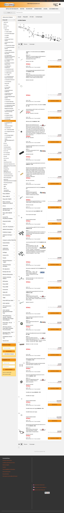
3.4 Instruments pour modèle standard (9, 94)
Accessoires (5, 245)
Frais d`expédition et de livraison (9, 469)
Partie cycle (7, 83)
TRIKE (4, 297)
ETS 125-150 (6, 158)
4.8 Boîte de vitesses (8, 125)
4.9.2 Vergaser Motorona (9, 131)
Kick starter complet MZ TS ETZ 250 (33, 268)
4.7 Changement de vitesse (8, 123)
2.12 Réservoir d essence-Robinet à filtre (9, 63)
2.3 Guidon (7, 35)
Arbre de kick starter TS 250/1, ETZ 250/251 (34, 104)
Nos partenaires (6, 473)
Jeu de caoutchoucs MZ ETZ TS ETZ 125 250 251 (35, 227)
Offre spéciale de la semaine (7, 306)
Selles (5, 186)
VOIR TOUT (6, 22)
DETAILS (28, 64)
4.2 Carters (7, 113)
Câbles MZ (5, 292)
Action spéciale (6, 303)
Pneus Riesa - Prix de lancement (7, 323)
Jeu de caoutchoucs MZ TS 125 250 (33, 242)
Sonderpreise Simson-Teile (7, 337)
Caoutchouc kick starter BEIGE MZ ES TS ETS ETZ (35, 163)
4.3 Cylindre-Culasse (8, 115)
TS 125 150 (6, 145)
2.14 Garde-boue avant (9, 69)
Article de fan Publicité (12, 8)
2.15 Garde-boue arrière (9, 70)
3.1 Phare (6, 85)
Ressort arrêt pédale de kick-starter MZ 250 (34, 333)
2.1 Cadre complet (8, 31)
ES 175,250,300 (7, 152)
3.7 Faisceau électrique (9, 101)
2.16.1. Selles (7, 74)
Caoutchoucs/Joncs (8, 162)
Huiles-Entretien (6, 242)
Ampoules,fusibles (7, 221)
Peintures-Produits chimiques (7, 265)
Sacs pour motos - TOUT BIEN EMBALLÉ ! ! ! (8, 333)
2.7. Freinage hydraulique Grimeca (9, 48)
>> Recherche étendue (9, 354)
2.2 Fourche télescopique (9, 33)
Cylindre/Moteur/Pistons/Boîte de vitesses (10, 166)
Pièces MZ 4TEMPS (7, 199)
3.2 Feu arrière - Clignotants (8, 88)
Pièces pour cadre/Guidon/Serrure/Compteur (10, 180)
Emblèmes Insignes (7, 232)
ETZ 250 (5, 27)
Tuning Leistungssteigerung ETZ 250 (9, 140)
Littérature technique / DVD (7, 235)
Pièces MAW (5, 286)
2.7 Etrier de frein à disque (10, 45)
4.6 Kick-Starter (8, 120)
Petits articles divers (7, 177)
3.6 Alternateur (7, 99)
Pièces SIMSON (6, 193)
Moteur (6, 133)
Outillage (5, 252)
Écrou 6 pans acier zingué (31, 211)
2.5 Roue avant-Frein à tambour (9, 40)
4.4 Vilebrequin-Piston (9, 117)
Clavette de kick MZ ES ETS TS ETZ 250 (33, 187)
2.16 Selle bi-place (8, 72)
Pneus (4, 224)
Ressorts (5, 184)
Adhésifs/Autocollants (8, 229)
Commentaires (38, 8)
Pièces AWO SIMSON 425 (7, 213)
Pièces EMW (5, 284)
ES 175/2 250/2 (7, 154)
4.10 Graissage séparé (9, 135)
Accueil (45, 8)
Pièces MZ (5, 20)
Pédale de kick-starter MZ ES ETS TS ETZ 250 (34, 291)
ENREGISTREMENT (8, 369)
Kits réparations (6, 269)
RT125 (4, 206)
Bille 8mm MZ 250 (29, 121)
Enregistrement (57, 0)
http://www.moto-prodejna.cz (40, 487)
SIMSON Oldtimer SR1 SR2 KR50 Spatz (7, 209)
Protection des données (7, 460)
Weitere (22, 8)
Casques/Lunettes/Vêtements (9, 240)
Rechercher (42, 0)
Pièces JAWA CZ (6, 196)
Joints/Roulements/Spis (8, 175)
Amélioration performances (6, 249)
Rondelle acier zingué (30, 392)
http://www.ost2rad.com (39, 484)
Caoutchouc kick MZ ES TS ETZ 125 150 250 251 (35, 145)
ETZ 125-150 (6, 26)
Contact (4, 467)
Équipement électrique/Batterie (7, 171)
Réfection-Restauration (8, 274)
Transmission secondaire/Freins (7, 191)
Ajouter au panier (54, 66)
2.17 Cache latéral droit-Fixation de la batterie (9, 77)
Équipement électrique (9, 108)
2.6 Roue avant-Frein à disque (9, 43)
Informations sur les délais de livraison (10, 476)
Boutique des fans (7, 271)
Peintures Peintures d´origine (7, 261)
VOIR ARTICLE (54, 223)
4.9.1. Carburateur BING (9, 129)
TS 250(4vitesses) (7, 147)
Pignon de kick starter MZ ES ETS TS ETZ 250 (34, 316)
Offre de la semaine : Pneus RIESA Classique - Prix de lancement (8, 328)
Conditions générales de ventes (9, 462)
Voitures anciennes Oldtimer (7, 278)
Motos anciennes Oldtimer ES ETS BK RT (8, 202)
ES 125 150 (6, 150)
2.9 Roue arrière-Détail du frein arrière (9, 53)
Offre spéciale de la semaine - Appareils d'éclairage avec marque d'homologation (8, 318)
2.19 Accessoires (8, 81)
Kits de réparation (6, 295)
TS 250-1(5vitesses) (7, 148)
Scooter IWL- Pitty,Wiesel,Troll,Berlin (7, 217)
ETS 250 (5, 156)
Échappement (6, 168)
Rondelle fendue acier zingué (31, 408)
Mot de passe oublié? (7, 374)
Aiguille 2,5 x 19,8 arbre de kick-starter (33, 51)
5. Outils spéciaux (8, 137)
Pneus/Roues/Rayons (8, 182)
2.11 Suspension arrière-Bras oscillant (9, 60)
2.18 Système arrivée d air (9, 79)
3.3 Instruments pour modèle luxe (9, 91)
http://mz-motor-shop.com (40, 489)
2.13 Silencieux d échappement (8, 67)
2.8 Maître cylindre (8, 50)
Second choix (6, 340)
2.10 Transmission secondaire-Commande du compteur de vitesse (10, 56)
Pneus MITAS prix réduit (8, 300)
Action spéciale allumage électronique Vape (7, 311)
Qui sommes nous (53, 8)
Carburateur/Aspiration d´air (9, 163)
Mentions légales (6, 464)
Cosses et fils (5, 255)
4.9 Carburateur (8, 127)
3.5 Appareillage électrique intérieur (10, 97)
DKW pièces (5, 281)
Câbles (5, 160)
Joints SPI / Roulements (8, 226)
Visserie (4, 258)
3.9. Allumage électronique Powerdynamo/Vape (10, 106)
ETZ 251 (5, 143)
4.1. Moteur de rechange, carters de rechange (9, 111)
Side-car (5, 188)
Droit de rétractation (6, 471)
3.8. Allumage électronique (10, 103)
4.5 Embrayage (7, 119)
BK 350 (5, 24)
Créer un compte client (7, 372)
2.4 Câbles (7, 37)
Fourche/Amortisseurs (8, 173)
